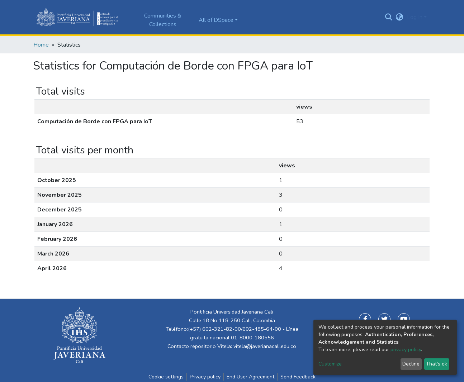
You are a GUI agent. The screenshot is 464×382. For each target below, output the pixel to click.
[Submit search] (389, 17)
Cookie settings (166, 376)
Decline (411, 363)
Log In (414, 17)
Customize (330, 363)
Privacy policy (205, 376)
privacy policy (405, 349)
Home (41, 45)
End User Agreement (250, 376)
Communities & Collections (162, 20)
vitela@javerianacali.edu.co (264, 346)
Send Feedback (298, 376)
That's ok (436, 363)
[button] (400, 17)
